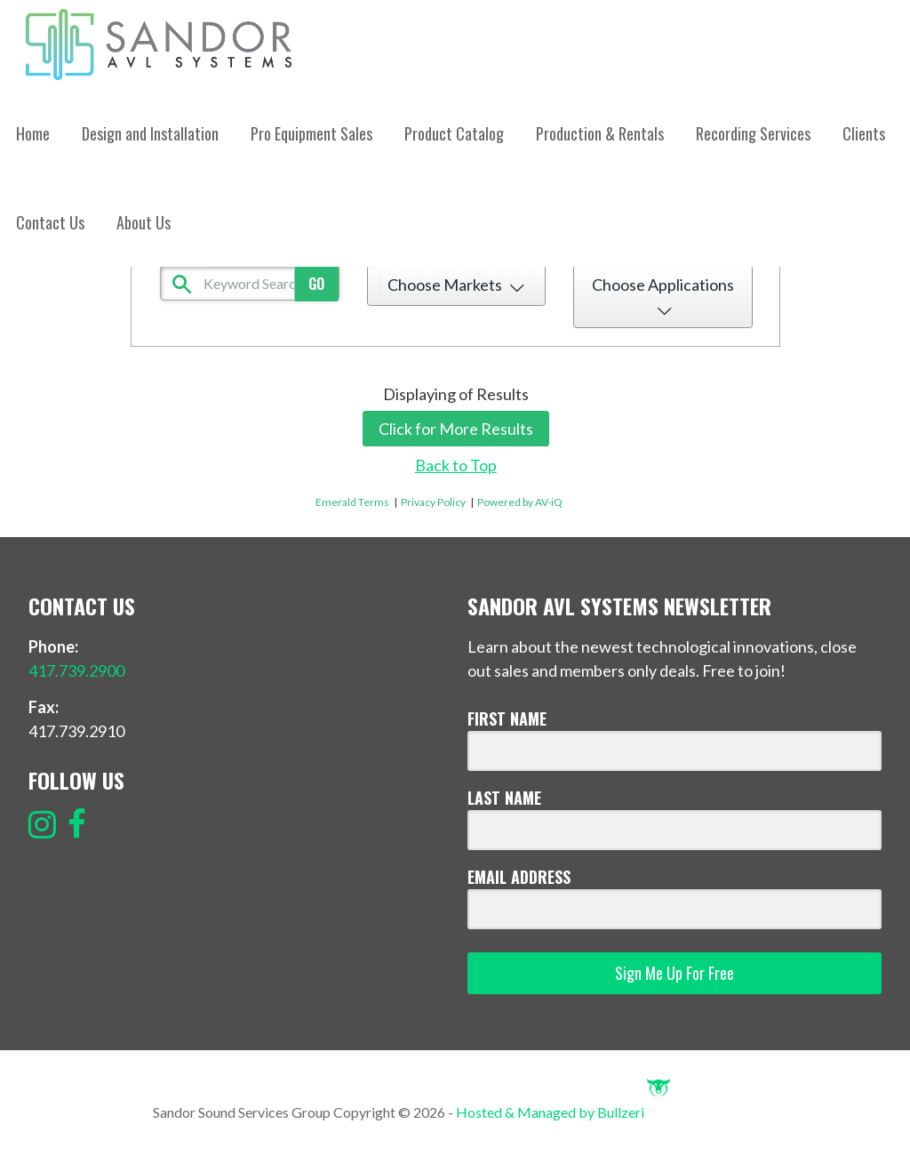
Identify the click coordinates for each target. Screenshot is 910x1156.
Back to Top (456, 465)
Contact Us (50, 222)
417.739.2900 (76, 670)
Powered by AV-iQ (520, 502)
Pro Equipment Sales (311, 133)
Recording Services (753, 133)
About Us (143, 222)
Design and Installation (150, 133)
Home (33, 133)
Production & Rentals (600, 133)
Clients (863, 133)
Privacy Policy (433, 502)
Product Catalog (454, 133)
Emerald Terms (352, 502)
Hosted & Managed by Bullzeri (563, 1112)
